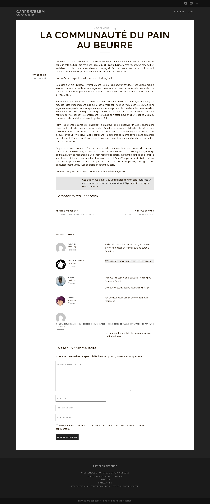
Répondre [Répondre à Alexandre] (72, 250)
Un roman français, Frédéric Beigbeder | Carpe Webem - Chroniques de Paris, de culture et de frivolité (104, 324)
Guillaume (73, 261)
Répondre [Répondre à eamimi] (72, 303)
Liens (191, 12)
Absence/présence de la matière (105, 476)
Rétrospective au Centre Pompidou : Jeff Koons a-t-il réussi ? (105, 486)
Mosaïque (105, 479)
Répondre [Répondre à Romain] (72, 283)
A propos (179, 12)
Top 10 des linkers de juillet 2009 (75, 214)
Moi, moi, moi (40, 78)
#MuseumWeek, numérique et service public (105, 473)
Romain (71, 277)
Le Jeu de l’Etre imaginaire (139, 214)
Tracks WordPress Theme (92, 501)
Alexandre (73, 244)
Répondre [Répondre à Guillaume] (72, 266)
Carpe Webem (30, 12)
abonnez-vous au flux (113, 183)
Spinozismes (105, 483)
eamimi (71, 297)
